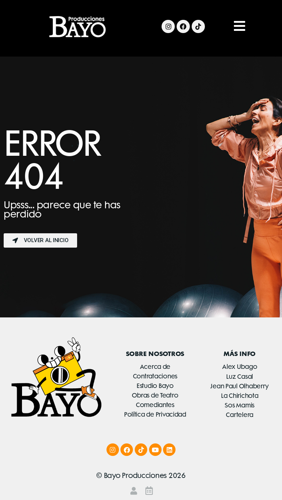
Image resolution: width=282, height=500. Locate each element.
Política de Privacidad (155, 414)
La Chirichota (239, 395)
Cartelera (239, 414)
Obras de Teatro (155, 395)
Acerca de (155, 366)
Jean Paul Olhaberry (239, 386)
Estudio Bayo (155, 385)
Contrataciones (155, 376)
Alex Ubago (239, 366)
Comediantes (155, 405)
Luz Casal (239, 376)
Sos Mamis (239, 405)
